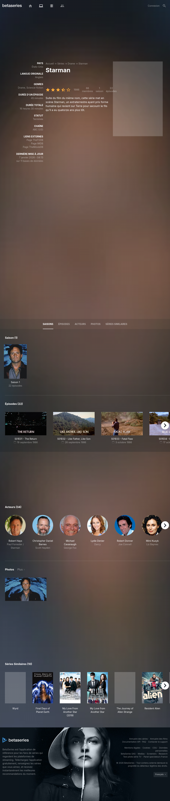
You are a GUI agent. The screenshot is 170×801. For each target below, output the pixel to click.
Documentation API (131, 742)
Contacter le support (158, 742)
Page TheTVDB (35, 140)
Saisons (48, 324)
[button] (15, 534)
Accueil (50, 63)
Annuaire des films (159, 739)
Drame (71, 63)
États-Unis (37, 66)
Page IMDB (37, 143)
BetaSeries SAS (128, 753)
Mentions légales (132, 748)
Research (163, 753)
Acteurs (80, 324)
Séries (60, 63)
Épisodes (64, 324)
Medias (141, 753)
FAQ (144, 742)
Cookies (146, 748)
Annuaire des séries (138, 739)
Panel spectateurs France (156, 756)
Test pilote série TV (132, 756)
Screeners (152, 753)
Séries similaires (116, 324)
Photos (96, 324)
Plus (20, 569)
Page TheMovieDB (33, 147)
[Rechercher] (164, 6)
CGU (154, 748)
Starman (83, 63)
